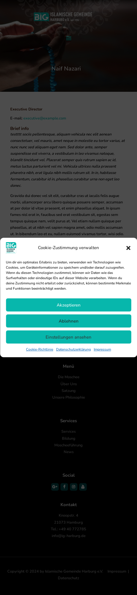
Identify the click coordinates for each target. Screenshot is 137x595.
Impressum (102, 349)
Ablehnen (69, 321)
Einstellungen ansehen (68, 337)
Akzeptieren (69, 305)
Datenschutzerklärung (73, 349)
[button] (128, 248)
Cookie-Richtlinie (39, 349)
